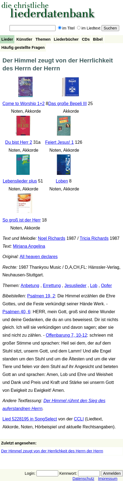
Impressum (107, 478)
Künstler (24, 39)
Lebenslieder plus (20, 181)
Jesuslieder (75, 285)
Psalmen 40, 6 (16, 311)
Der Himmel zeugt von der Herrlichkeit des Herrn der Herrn (52, 451)
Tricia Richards (94, 238)
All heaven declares (39, 256)
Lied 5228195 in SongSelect (29, 419)
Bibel (98, 39)
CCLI (79, 419)
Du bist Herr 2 (18, 142)
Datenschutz (83, 478)
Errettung (52, 285)
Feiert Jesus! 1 (59, 142)
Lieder (7, 39)
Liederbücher (66, 39)
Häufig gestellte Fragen (23, 47)
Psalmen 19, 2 (41, 296)
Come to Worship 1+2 (23, 103)
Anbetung (30, 285)
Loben (62, 181)
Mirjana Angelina (29, 246)
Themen (43, 39)
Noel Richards (51, 238)
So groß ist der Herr (21, 220)
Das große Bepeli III (67, 103)
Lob (93, 285)
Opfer (106, 285)
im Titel (66, 28)
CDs (86, 39)
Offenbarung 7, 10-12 (66, 335)
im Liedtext (88, 28)
